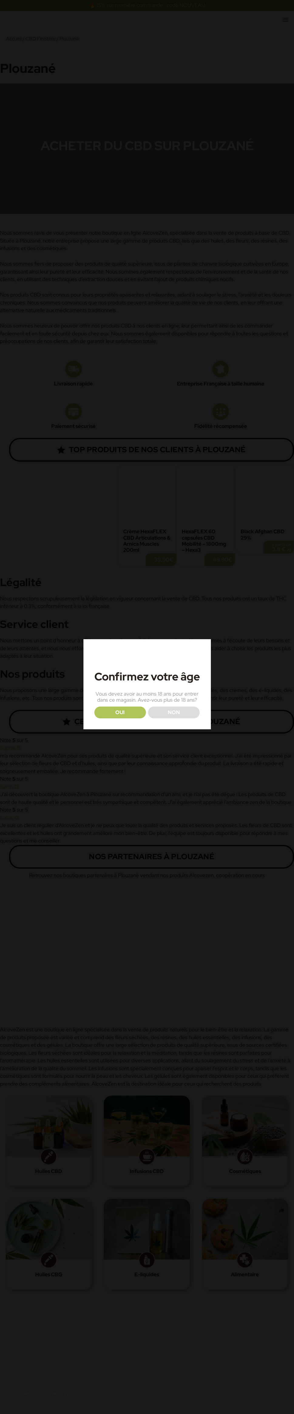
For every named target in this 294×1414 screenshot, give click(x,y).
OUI (120, 712)
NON (174, 712)
